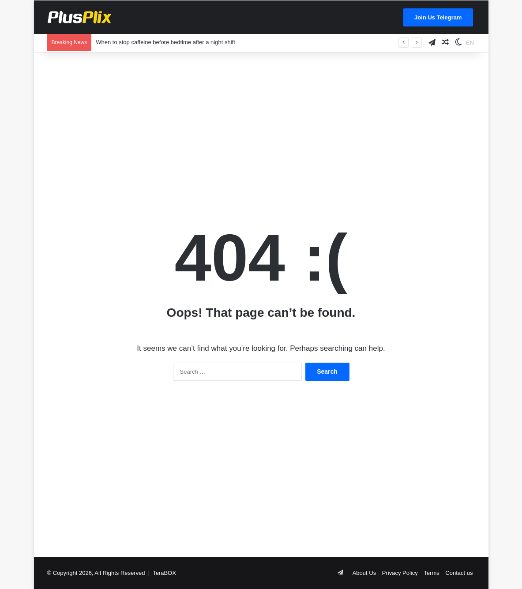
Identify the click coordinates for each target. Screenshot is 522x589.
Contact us (459, 573)
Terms (431, 573)
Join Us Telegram (438, 17)
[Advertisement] (261, 123)
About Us (364, 573)
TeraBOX (164, 573)
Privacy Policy (400, 573)
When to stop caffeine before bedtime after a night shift (165, 42)
